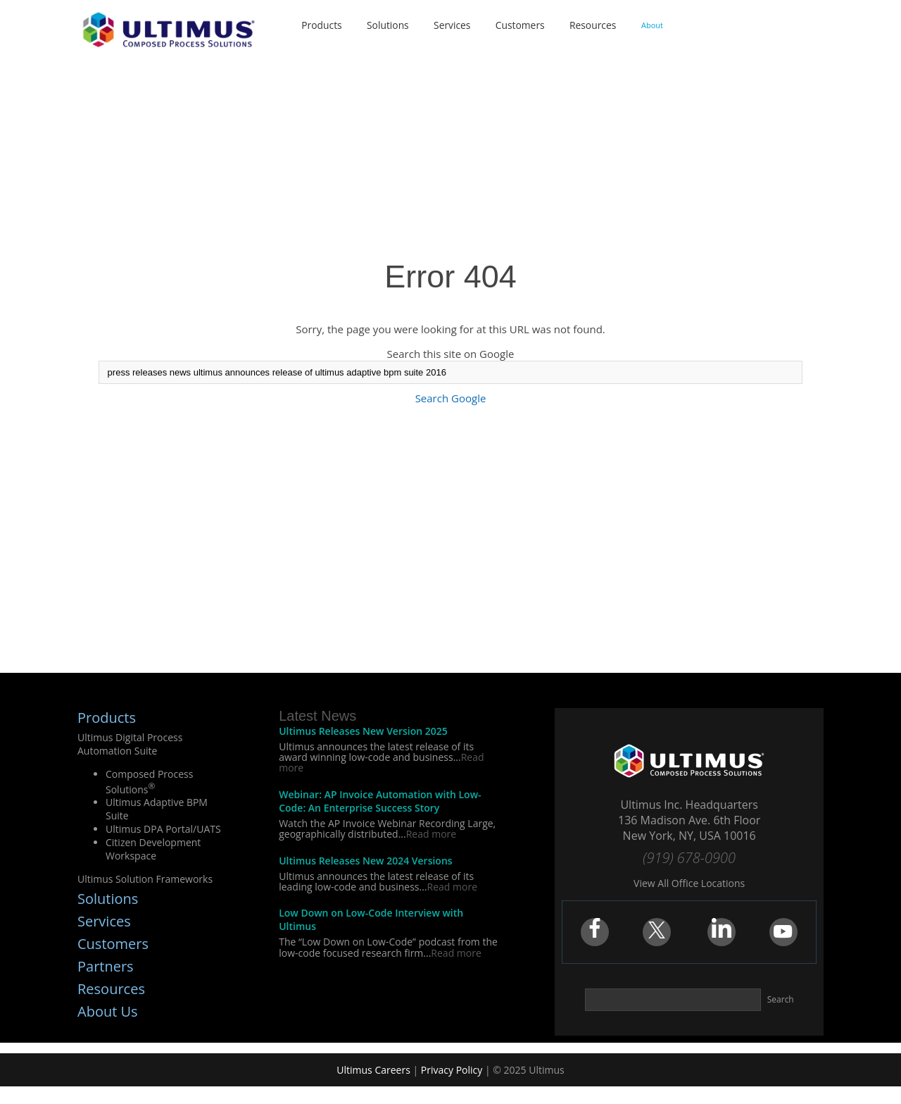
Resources (111, 988)
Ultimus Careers (373, 1070)
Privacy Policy (451, 1070)
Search (780, 999)
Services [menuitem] (452, 25)
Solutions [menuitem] (386, 25)
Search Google (450, 398)
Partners (105, 966)
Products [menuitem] (319, 25)
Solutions (107, 898)
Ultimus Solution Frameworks (145, 879)
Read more (431, 834)
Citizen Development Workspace (153, 849)
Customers (113, 943)
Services (104, 921)
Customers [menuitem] (521, 25)
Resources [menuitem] (594, 25)
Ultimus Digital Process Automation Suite (129, 744)
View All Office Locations (689, 883)
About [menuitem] (655, 25)
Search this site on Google (451, 354)
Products (106, 717)
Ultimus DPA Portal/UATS (163, 829)
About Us (107, 1011)
